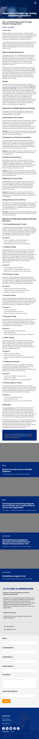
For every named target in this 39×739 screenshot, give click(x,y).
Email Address (8, 657)
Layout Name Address (9, 691)
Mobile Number (8, 666)
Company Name (8, 648)
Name (5, 638)
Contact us (7, 434)
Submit (6, 701)
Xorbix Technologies (9, 408)
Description (6, 675)
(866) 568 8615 (5, 723)
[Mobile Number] (19, 671)
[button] (35, 3)
